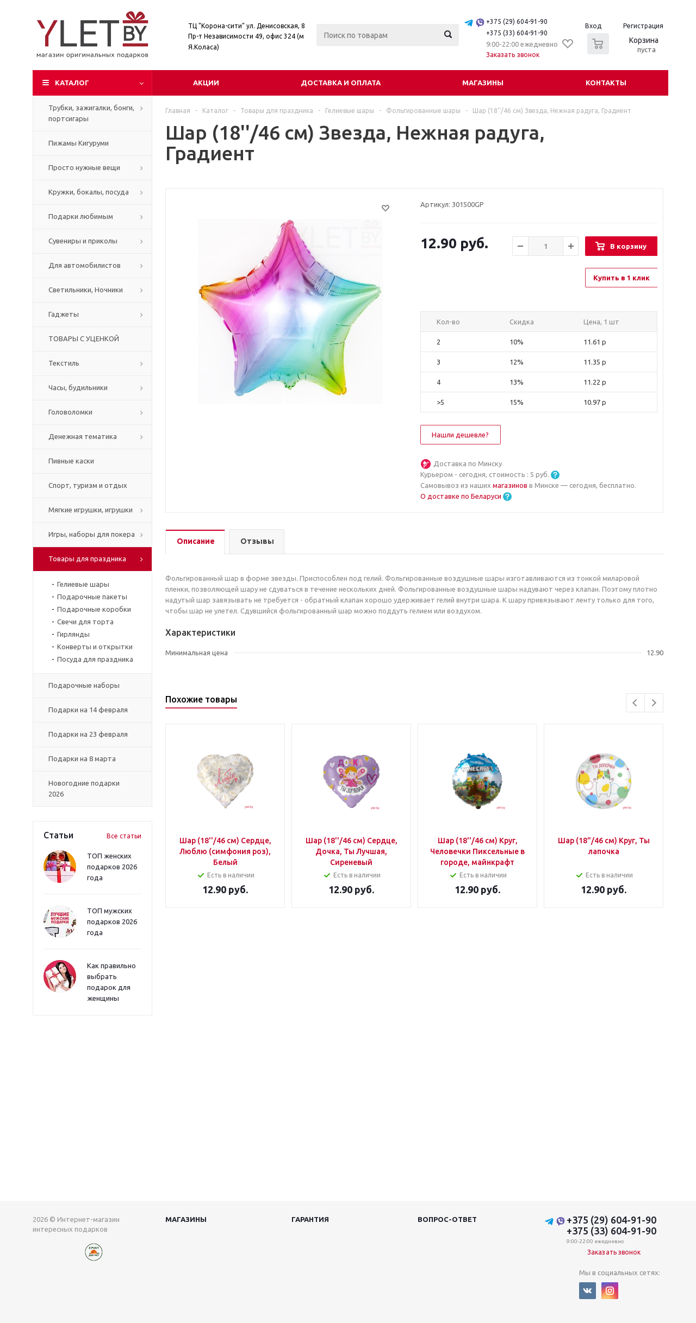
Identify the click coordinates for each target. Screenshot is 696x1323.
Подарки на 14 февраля (88, 709)
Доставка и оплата (341, 82)
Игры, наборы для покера (91, 534)
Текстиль (63, 363)
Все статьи (124, 835)
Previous (635, 703)
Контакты (606, 82)
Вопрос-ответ (447, 1219)
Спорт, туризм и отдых (87, 485)
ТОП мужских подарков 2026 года (112, 921)
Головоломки (70, 412)
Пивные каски (71, 461)
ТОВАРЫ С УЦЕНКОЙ (83, 338)
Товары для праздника (87, 558)
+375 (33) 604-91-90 (517, 32)
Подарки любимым (80, 216)
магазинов (511, 485)
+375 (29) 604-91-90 (517, 21)
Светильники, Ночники (85, 289)
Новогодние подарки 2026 (84, 788)
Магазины (483, 82)
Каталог (72, 82)
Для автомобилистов (84, 265)
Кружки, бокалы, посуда (88, 192)
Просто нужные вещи (84, 167)
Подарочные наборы (84, 685)
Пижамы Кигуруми (78, 143)
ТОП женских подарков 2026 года (112, 866)
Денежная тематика (82, 436)
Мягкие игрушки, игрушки (90, 509)
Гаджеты (63, 314)
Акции (206, 82)
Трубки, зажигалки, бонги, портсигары (91, 113)
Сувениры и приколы (82, 240)
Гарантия (310, 1219)
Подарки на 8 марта (82, 758)
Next (654, 703)
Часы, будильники (78, 387)
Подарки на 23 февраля (88, 734)
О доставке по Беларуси (460, 496)
